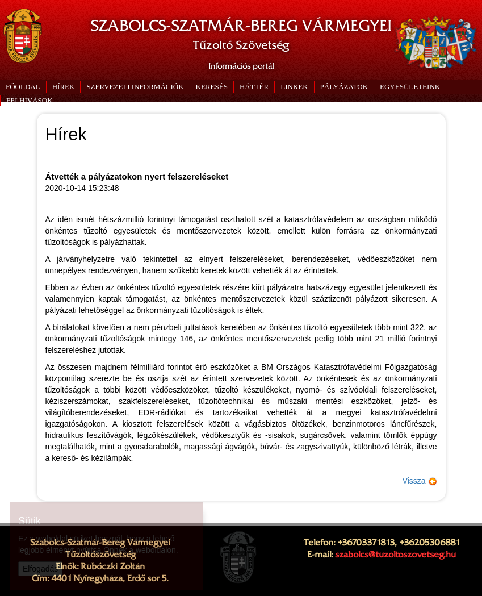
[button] (134, 87)
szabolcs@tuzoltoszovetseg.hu (395, 554)
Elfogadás (40, 568)
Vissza (420, 480)
